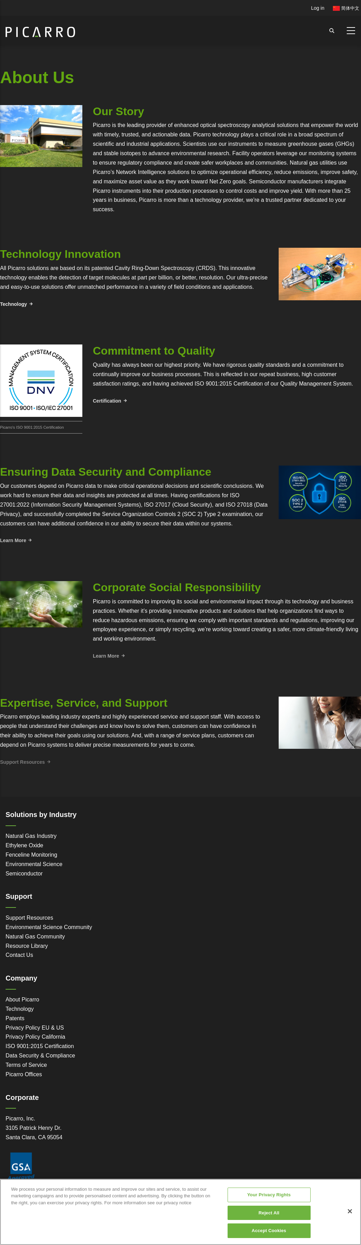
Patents (15, 1018)
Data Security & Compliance (40, 1055)
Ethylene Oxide (24, 845)
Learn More (13, 540)
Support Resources (29, 918)
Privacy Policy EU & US (35, 1028)
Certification (107, 401)
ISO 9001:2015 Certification (40, 1046)
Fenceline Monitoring (31, 855)
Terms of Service (26, 1065)
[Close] (350, 1215)
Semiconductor (24, 874)
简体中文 (346, 8)
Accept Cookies (269, 1235)
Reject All (269, 1217)
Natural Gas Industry (31, 836)
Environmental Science (34, 864)
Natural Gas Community (35, 936)
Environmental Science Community (49, 927)
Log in (317, 8)
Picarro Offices (24, 1074)
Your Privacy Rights (269, 1199)
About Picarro (22, 999)
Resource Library (27, 946)
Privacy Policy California (35, 1037)
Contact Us (19, 955)
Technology (13, 304)
